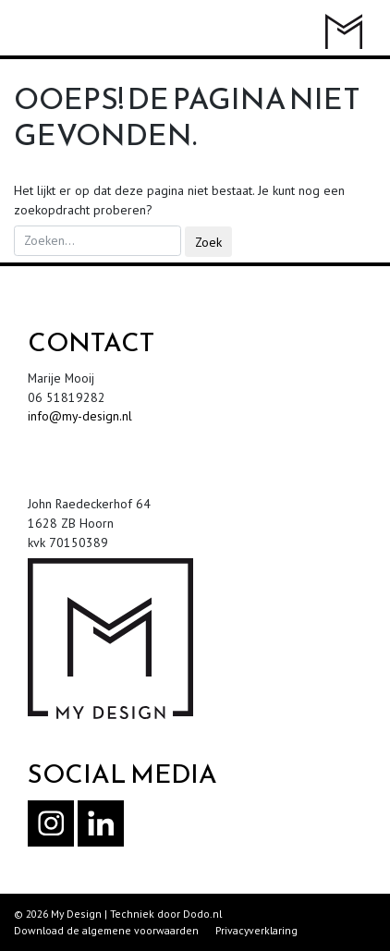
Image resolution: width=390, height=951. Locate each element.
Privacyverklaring (256, 930)
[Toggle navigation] (36, 30)
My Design (76, 914)
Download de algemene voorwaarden (106, 930)
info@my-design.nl (80, 416)
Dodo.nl (202, 914)
